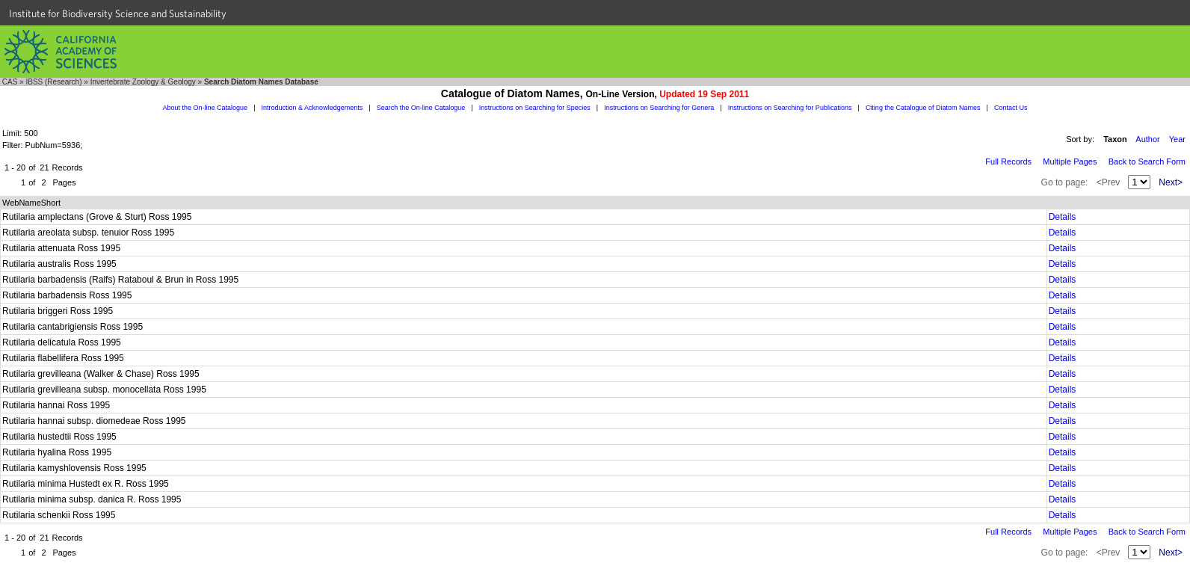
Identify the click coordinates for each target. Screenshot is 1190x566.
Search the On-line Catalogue (421, 107)
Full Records (1008, 161)
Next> (1171, 182)
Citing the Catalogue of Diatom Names (923, 107)
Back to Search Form (1147, 161)
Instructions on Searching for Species (535, 107)
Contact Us (1011, 107)
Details (1062, 217)
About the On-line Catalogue (205, 107)
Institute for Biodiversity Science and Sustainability (117, 13)
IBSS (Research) (53, 82)
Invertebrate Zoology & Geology (143, 82)
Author (1147, 139)
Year (1177, 139)
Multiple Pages (1070, 161)
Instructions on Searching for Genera (659, 107)
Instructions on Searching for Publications (790, 107)
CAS (10, 82)
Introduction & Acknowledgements (312, 107)
